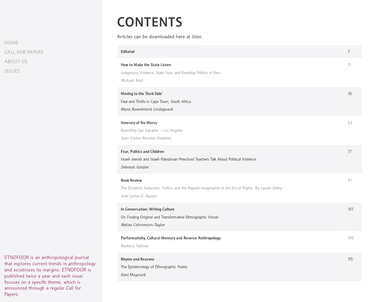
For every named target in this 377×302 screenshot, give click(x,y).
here (180, 36)
